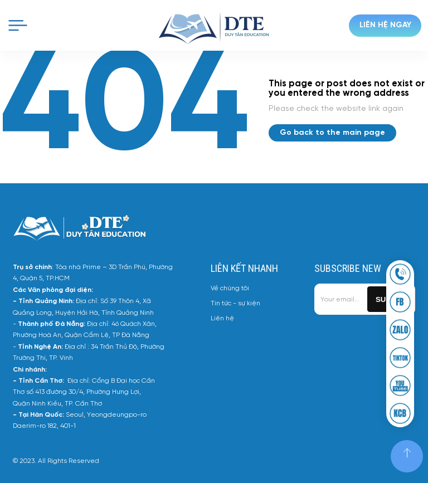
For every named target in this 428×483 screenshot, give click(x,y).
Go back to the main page (332, 133)
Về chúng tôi (230, 288)
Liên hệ (222, 318)
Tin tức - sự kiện (235, 303)
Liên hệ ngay (385, 25)
